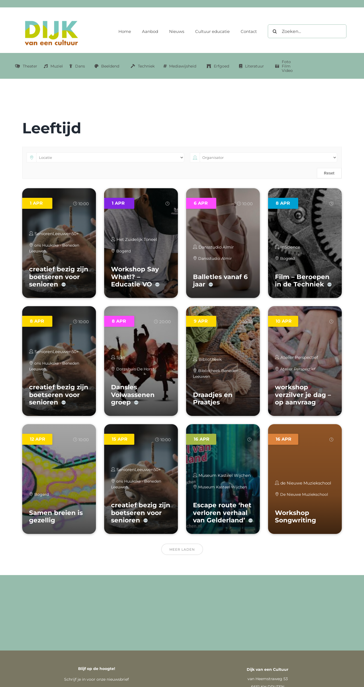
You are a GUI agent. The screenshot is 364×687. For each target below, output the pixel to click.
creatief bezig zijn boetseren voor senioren (58, 276)
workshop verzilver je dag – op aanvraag (303, 394)
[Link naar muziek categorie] (54, 66)
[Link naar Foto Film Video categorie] (284, 66)
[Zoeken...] (307, 31)
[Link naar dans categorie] (77, 66)
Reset (329, 173)
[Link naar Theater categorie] (26, 66)
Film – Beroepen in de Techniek (302, 280)
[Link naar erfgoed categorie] (218, 66)
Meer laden (182, 549)
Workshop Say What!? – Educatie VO (135, 276)
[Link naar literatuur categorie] (251, 66)
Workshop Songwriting (295, 516)
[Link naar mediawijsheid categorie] (180, 66)
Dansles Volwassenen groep (133, 394)
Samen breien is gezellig (56, 516)
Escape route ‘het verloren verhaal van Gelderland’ (222, 512)
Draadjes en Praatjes (212, 398)
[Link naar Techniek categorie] (142, 66)
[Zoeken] (274, 31)
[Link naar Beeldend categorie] (107, 66)
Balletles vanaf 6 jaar (220, 280)
